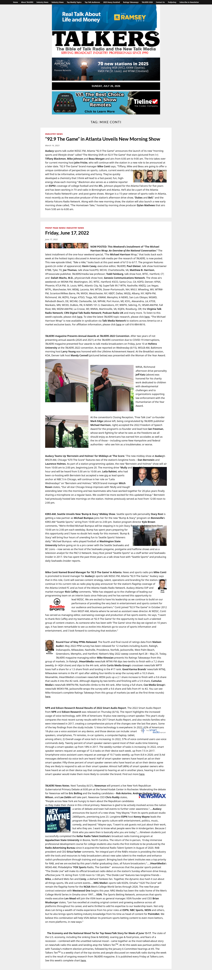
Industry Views (58, 2)
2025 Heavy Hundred (111, 2)
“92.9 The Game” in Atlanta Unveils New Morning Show (102, 139)
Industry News (42, 2)
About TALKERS (27, 2)
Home (15, 2)
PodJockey (172, 2)
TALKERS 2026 (147, 2)
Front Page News (55, 227)
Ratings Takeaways (131, 2)
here (79, 316)
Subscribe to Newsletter (189, 2)
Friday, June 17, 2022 (67, 233)
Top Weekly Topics (74, 2)
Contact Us (160, 2)
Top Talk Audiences (92, 2)
